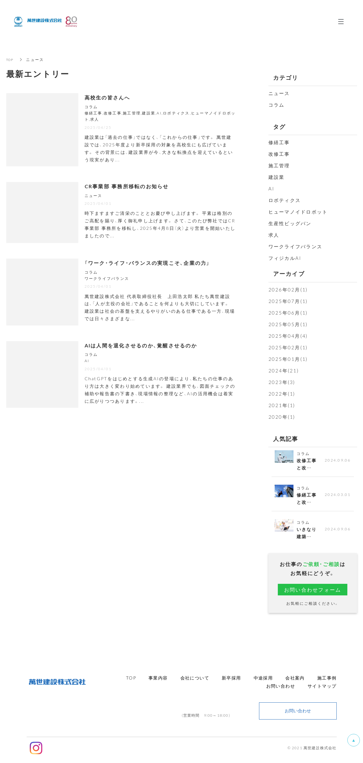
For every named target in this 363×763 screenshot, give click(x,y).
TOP (11, 59)
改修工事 (279, 153)
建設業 (276, 177)
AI (271, 188)
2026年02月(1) (288, 289)
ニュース (279, 93)
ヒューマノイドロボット (298, 211)
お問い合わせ (298, 715)
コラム (276, 104)
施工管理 (279, 165)
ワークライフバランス (295, 246)
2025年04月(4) (288, 335)
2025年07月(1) (288, 301)
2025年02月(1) (288, 347)
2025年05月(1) (288, 324)
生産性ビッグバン (290, 223)
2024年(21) (283, 370)
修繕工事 (279, 142)
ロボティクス (284, 200)
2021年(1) (281, 405)
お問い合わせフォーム (312, 593)
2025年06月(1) (288, 312)
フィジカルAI (285, 258)
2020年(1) (281, 416)
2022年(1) (281, 393)
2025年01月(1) (288, 359)
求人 (273, 234)
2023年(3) (281, 382)
